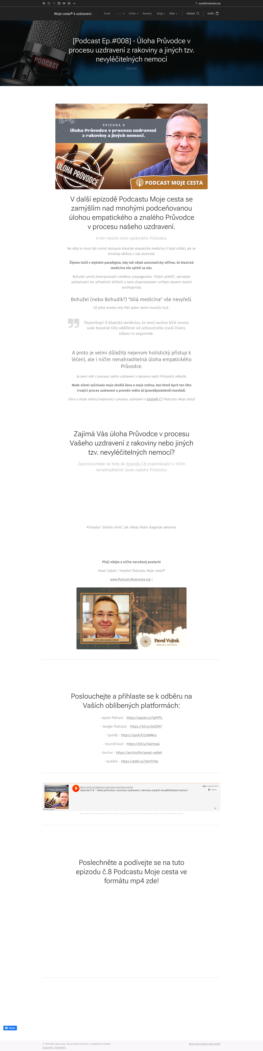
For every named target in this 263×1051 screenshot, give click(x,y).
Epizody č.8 (136, 464)
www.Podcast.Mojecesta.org (130, 580)
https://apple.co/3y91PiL (144, 718)
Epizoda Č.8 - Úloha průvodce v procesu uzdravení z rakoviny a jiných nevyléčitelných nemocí (148, 814)
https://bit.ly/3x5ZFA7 (146, 727)
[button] (192, 13)
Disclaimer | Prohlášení (54, 1047)
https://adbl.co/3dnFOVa (139, 761)
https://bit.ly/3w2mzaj (143, 744)
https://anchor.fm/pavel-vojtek (139, 753)
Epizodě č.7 (155, 399)
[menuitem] (108, 13)
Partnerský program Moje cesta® (204, 1044)
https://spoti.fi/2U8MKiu (139, 735)
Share (10, 1028)
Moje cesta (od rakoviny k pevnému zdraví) (96, 814)
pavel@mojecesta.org (209, 3)
